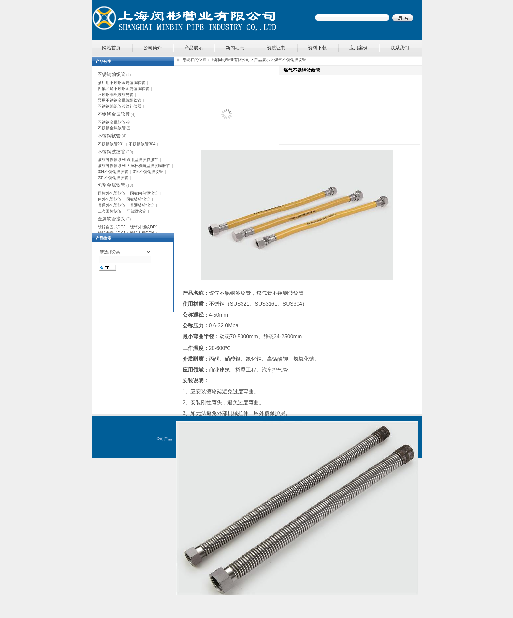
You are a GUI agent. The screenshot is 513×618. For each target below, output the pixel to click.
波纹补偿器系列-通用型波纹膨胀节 (128, 159)
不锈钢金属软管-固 (114, 128)
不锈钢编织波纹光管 (115, 94)
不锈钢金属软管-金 (114, 122)
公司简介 (152, 47)
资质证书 (276, 47)
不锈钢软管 (109, 135)
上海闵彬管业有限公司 (230, 59)
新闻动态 (235, 47)
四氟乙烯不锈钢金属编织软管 (123, 88)
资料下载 (317, 47)
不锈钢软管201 (111, 144)
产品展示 (194, 47)
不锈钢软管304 (142, 144)
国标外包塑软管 (112, 193)
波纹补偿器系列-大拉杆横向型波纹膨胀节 (134, 165)
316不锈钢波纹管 (148, 171)
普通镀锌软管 (142, 205)
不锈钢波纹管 (111, 151)
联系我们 (399, 47)
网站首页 (111, 47)
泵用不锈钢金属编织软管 (119, 100)
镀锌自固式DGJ (112, 227)
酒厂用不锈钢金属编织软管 (121, 82)
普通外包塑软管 (112, 205)
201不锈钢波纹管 (113, 177)
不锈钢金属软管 (114, 114)
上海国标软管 (110, 211)
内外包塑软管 (110, 199)
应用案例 (358, 47)
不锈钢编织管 (111, 74)
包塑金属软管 (111, 185)
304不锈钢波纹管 (113, 171)
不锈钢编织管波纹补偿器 (119, 106)
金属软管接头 (111, 218)
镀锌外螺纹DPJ (143, 227)
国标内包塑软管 (144, 193)
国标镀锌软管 (138, 199)
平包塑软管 (136, 211)
